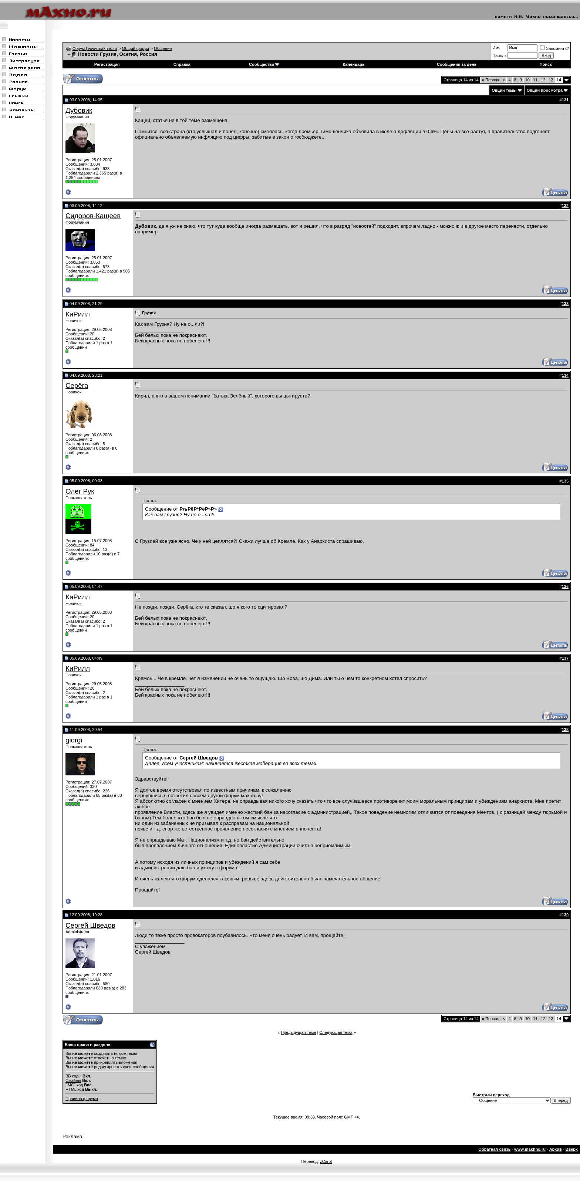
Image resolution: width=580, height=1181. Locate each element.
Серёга (76, 385)
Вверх (572, 1149)
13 (551, 80)
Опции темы (504, 90)
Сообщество (264, 64)
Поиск (546, 64)
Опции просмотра (545, 90)
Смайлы (73, 1080)
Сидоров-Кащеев (93, 216)
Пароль (499, 55)
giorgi (73, 740)
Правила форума (81, 1098)
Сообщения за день (456, 64)
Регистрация (107, 64)
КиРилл (77, 314)
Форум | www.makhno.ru (94, 48)
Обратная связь (494, 1149)
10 (527, 80)
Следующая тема (335, 1032)
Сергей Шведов (90, 925)
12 (543, 80)
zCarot (326, 1161)
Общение (163, 48)
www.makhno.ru (530, 1149)
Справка (181, 64)
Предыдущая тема (298, 1032)
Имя (496, 47)
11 (535, 80)
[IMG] (70, 1085)
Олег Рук (79, 491)
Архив (555, 1149)
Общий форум (135, 48)
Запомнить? (554, 48)
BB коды (73, 1076)
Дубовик (78, 110)
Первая (490, 80)
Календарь (354, 64)
